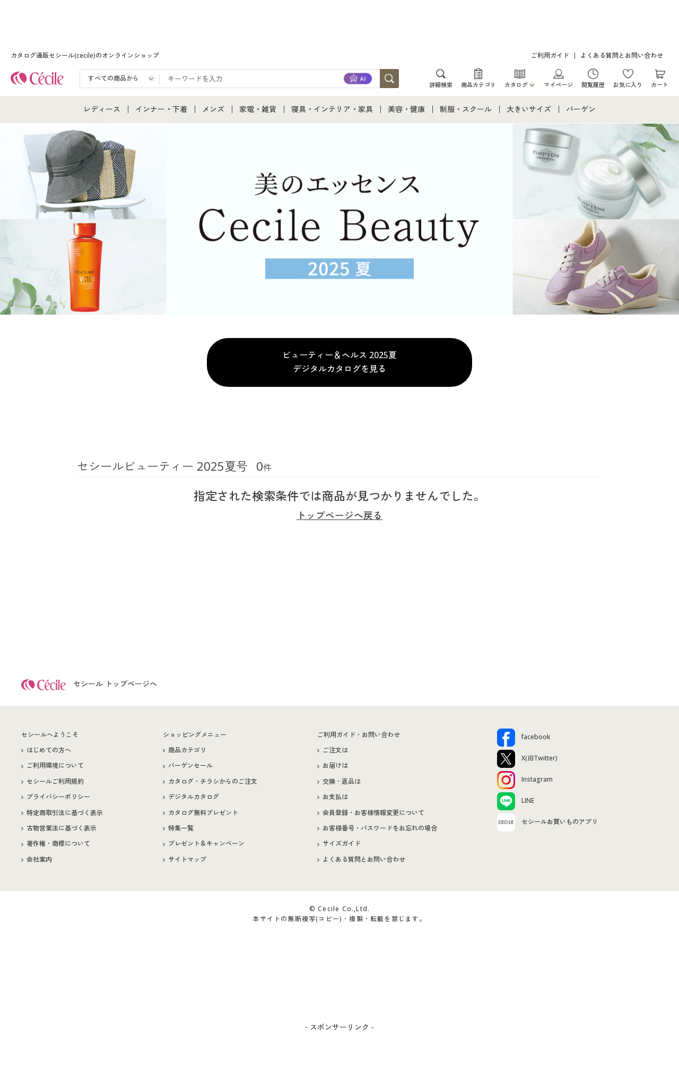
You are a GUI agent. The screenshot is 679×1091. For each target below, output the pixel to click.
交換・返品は (342, 783)
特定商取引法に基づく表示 (65, 814)
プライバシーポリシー (58, 799)
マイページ (558, 84)
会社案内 (39, 861)
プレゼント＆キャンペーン (206, 846)
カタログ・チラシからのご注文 (212, 783)
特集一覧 (181, 830)
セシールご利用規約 (55, 783)
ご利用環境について (55, 768)
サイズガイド (342, 846)
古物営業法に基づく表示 (62, 830)
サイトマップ (187, 861)
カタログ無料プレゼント (203, 814)
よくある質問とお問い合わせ (621, 55)
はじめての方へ (49, 752)
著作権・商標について (58, 846)
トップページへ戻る (339, 515)
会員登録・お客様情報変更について (373, 814)
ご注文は (335, 752)
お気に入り (627, 84)
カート (659, 84)
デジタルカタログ (193, 799)
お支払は (335, 799)
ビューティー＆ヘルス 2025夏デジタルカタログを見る (339, 362)
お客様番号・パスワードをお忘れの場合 (380, 830)
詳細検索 (440, 84)
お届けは (335, 768)
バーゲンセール (190, 768)
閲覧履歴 (593, 84)
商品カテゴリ (478, 84)
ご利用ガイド (550, 55)
